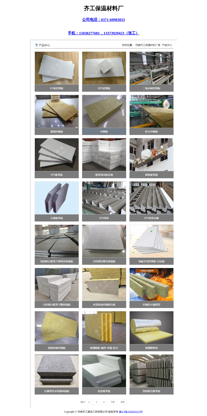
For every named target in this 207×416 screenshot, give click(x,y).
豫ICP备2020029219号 (131, 411)
